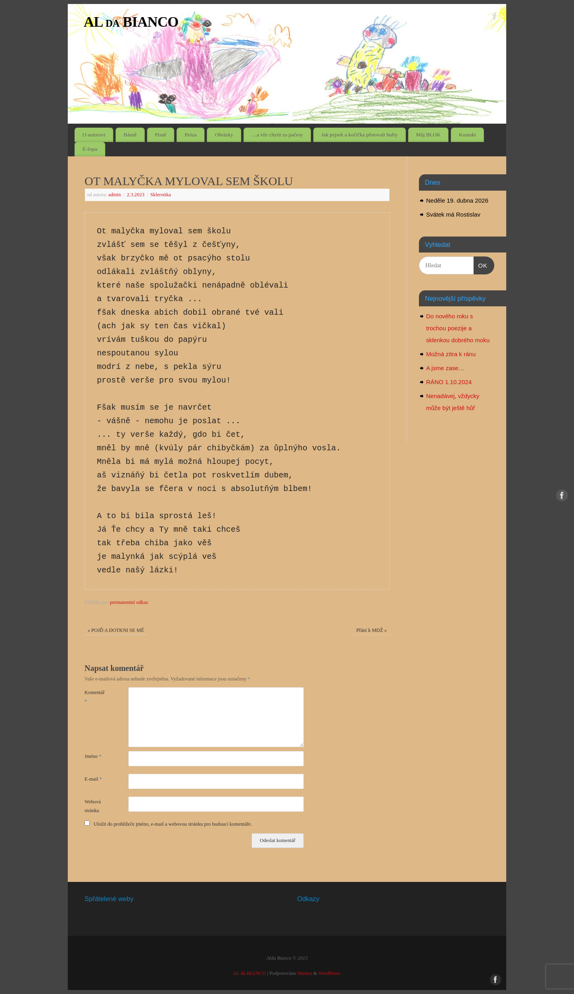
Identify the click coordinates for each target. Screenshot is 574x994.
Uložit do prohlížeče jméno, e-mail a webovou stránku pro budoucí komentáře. (173, 824)
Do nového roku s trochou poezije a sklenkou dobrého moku (457, 328)
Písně (160, 135)
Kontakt (467, 135)
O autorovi (94, 135)
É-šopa (90, 149)
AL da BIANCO (131, 22)
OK (481, 264)
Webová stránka (93, 806)
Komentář (94, 697)
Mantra (304, 973)
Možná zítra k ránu (451, 354)
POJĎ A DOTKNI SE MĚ (116, 630)
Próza (191, 135)
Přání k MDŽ (371, 630)
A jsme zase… (445, 368)
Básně (130, 135)
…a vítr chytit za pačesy (277, 135)
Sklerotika (160, 194)
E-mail (93, 779)
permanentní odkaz (129, 602)
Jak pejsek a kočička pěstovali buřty (359, 135)
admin (114, 194)
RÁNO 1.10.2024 (449, 382)
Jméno (93, 756)
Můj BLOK (428, 135)
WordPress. (329, 973)
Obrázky (224, 135)
